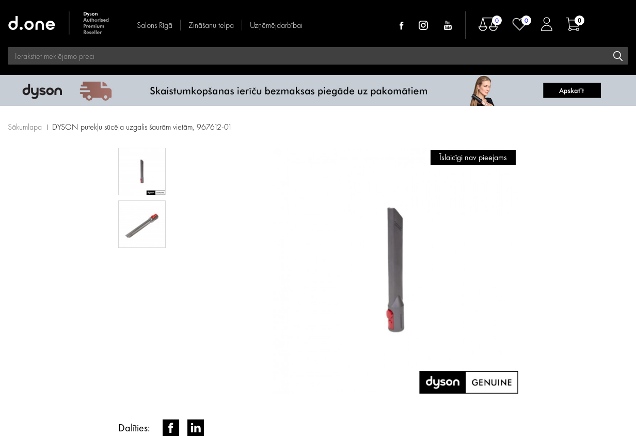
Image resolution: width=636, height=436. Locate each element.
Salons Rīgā (154, 25)
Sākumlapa (25, 126)
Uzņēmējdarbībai (276, 25)
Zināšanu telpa (211, 25)
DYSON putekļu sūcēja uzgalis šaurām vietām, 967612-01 (142, 126)
